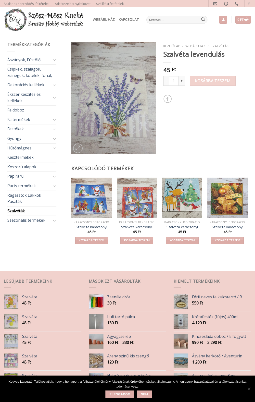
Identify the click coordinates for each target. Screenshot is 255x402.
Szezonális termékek (26, 220)
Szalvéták (16, 211)
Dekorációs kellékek (25, 84)
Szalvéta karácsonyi (91, 227)
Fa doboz (15, 110)
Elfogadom (120, 394)
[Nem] (248, 390)
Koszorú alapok (21, 167)
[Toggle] (54, 60)
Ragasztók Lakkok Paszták (24, 198)
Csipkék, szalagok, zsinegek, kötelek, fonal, (29, 72)
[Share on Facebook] (168, 99)
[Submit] (203, 20)
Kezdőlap (171, 46)
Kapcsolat (128, 19)
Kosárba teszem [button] (91, 240)
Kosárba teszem (213, 81)
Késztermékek (20, 157)
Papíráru (15, 176)
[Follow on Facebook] (248, 3)
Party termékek (21, 185)
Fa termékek (18, 119)
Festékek (15, 129)
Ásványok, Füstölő (24, 59)
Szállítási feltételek (110, 3)
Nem (144, 394)
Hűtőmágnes (19, 148)
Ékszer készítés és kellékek (24, 97)
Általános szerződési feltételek (27, 3)
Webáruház (104, 19)
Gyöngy (14, 138)
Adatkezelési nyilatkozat (72, 3)
